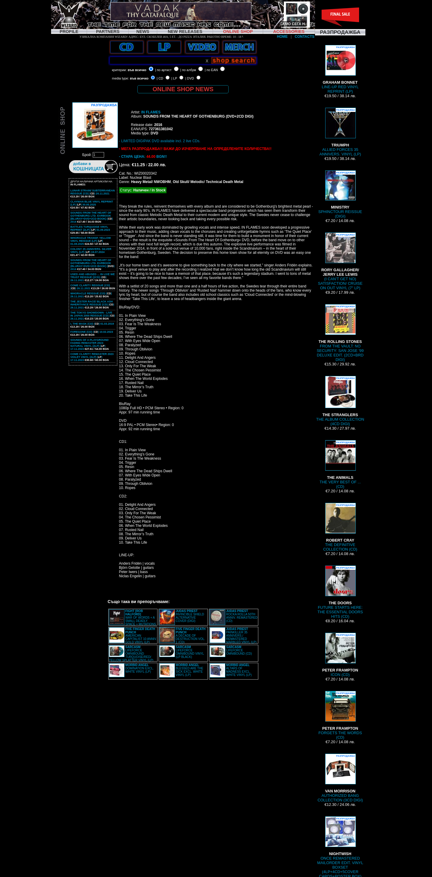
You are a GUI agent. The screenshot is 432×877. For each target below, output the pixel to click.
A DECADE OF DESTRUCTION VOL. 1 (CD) (191, 635)
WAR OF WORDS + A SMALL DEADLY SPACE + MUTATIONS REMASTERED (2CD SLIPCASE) (132, 619)
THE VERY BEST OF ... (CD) (340, 464)
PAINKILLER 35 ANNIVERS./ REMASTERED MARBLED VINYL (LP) (241, 635)
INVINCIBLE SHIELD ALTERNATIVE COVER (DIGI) (190, 616)
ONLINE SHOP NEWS (183, 89)
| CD (160, 78)
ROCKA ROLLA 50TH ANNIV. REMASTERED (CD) (242, 616)
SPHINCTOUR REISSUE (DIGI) (340, 194)
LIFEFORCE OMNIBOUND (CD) (239, 650)
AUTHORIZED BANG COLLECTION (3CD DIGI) (340, 778)
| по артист (163, 70)
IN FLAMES (151, 112)
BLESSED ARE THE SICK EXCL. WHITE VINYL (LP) (189, 670)
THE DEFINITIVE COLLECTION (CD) (340, 527)
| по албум (188, 70)
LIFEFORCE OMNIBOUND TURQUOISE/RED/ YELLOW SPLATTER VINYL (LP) (131, 653)
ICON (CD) (340, 655)
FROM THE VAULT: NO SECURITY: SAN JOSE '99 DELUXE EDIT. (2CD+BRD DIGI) (340, 333)
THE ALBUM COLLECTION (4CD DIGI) (340, 401)
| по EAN (211, 70)
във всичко (137, 70)
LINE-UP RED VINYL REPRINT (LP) (340, 69)
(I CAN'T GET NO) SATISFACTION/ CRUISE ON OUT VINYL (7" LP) (340, 261)
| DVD (189, 78)
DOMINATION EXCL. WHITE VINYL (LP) (139, 668)
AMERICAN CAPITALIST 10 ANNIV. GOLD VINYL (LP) (141, 635)
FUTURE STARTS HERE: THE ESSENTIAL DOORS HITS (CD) (340, 592)
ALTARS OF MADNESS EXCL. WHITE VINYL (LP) (239, 670)
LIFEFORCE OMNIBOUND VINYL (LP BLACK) (190, 652)
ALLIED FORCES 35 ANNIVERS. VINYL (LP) (340, 132)
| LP (174, 78)
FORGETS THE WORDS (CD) (340, 715)
